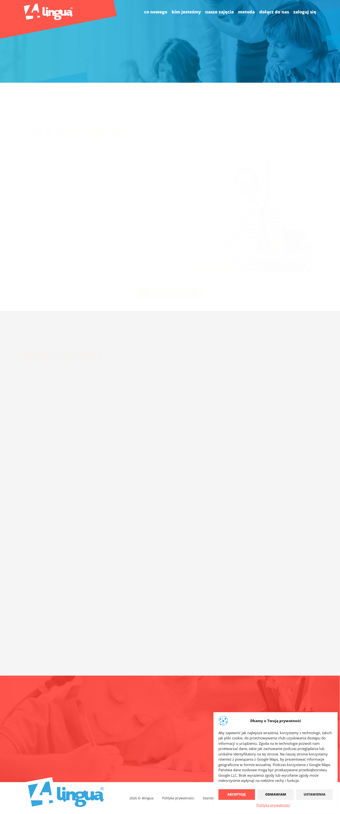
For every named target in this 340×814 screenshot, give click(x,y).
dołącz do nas (274, 12)
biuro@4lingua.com (150, 738)
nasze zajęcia (219, 12)
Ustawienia (314, 794)
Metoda (246, 12)
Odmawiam (275, 794)
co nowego (155, 12)
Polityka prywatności (273, 805)
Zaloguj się (304, 12)
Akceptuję (236, 794)
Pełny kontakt (170, 761)
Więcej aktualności (170, 282)
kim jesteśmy (186, 12)
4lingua (217, 738)
